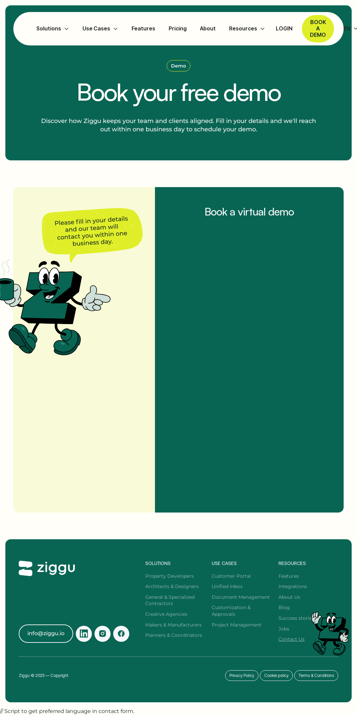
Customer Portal (231, 576)
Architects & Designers (172, 586)
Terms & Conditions (316, 675)
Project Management (236, 625)
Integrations (293, 586)
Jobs (284, 629)
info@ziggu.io (45, 633)
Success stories (296, 618)
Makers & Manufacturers (173, 625)
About (208, 28)
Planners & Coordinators (173, 635)
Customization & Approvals (231, 610)
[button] (52, 28)
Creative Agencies (166, 614)
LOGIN (284, 28)
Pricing (178, 28)
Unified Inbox (227, 586)
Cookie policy (276, 675)
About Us (289, 597)
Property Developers (169, 576)
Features (143, 28)
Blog (284, 607)
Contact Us (292, 639)
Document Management (241, 597)
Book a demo (318, 28)
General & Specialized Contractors (170, 600)
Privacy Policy (241, 675)
